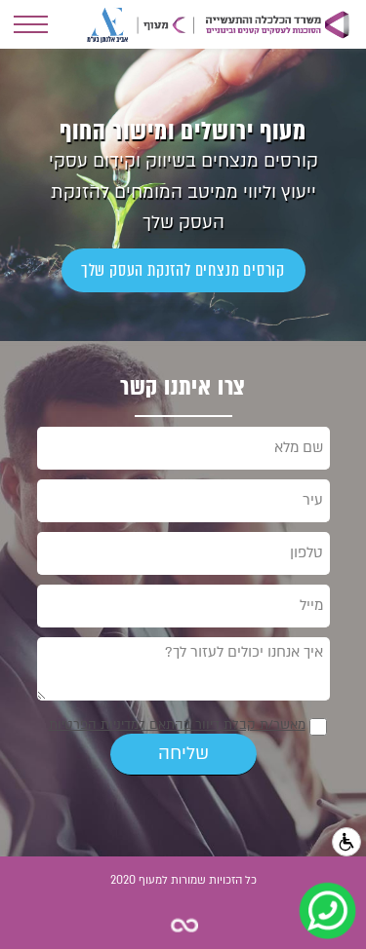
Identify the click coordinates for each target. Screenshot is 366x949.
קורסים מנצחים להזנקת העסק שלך (183, 270)
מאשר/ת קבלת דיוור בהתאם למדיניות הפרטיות (177, 725)
